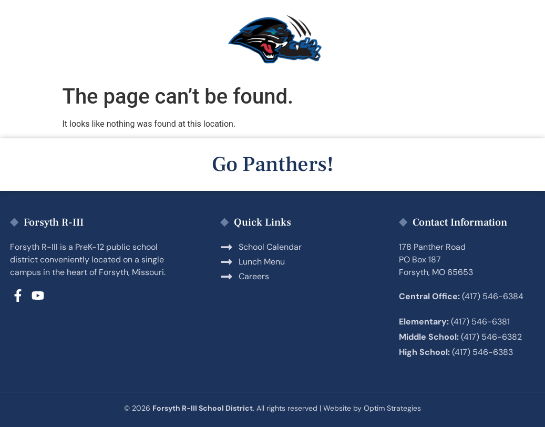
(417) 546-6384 (492, 296)
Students (181, 40)
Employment (376, 40)
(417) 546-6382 (491, 336)
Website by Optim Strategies (372, 408)
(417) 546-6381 (480, 321)
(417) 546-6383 (482, 352)
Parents (98, 40)
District (467, 40)
